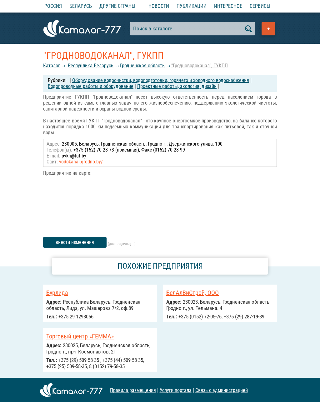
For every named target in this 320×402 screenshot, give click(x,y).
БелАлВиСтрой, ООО (192, 292)
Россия (53, 6)
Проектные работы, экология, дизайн (177, 86)
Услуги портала (176, 390)
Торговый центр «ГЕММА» (80, 336)
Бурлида (57, 292)
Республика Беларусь (90, 66)
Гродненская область (142, 66)
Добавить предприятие (268, 28)
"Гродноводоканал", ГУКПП (199, 66)
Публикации (192, 6)
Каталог (51, 66)
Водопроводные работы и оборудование (90, 86)
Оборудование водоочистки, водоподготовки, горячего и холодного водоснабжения (160, 80)
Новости (158, 6)
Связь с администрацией (221, 390)
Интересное (228, 6)
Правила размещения (133, 390)
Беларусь (80, 6)
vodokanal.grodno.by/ (81, 162)
